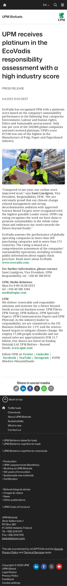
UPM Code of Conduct (16, 507)
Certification (10, 479)
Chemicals (14, 412)
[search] (55, 5)
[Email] (51, 388)
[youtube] (59, 567)
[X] (37, 388)
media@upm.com (14, 292)
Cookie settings (11, 583)
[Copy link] (16, 388)
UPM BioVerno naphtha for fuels (22, 444)
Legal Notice (9, 572)
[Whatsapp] (44, 388)
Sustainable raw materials (18, 475)
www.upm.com (22, 348)
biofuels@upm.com (13, 538)
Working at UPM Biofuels (17, 468)
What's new (14, 425)
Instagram (41, 358)
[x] (51, 567)
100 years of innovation (16, 472)
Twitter (28, 354)
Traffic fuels (14, 408)
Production (10, 461)
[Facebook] (30, 388)
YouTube (25, 358)
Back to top (16, 399)
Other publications (14, 500)
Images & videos (13, 493)
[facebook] (44, 567)
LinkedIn (42, 354)
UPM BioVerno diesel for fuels (20, 440)
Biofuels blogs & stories (16, 489)
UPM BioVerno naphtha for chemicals (25, 451)
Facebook (9, 358)
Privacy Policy (10, 575)
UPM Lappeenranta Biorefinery (21, 465)
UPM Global (9, 568)
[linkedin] (36, 567)
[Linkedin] (23, 388)
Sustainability (16, 421)
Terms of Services (34, 552)
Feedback (8, 579)
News (6, 496)
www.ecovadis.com (15, 262)
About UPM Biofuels (19, 417)
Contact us (14, 430)
